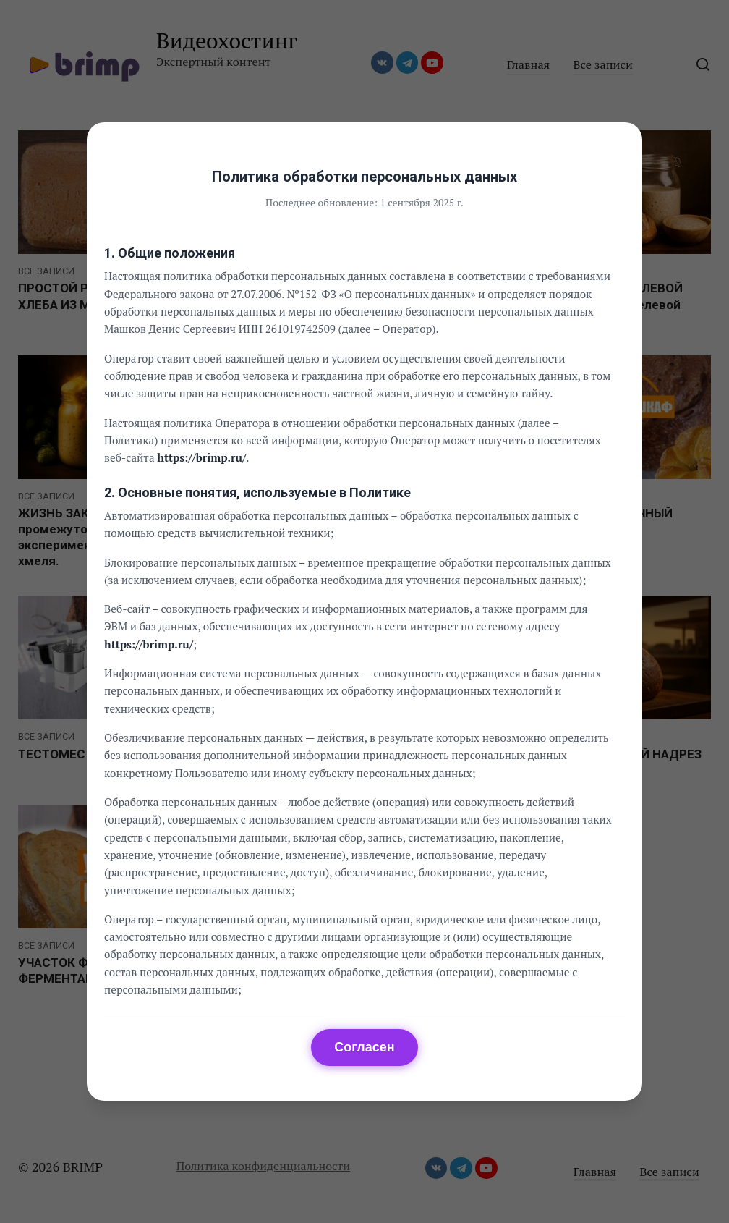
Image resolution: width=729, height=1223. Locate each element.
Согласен (364, 1047)
